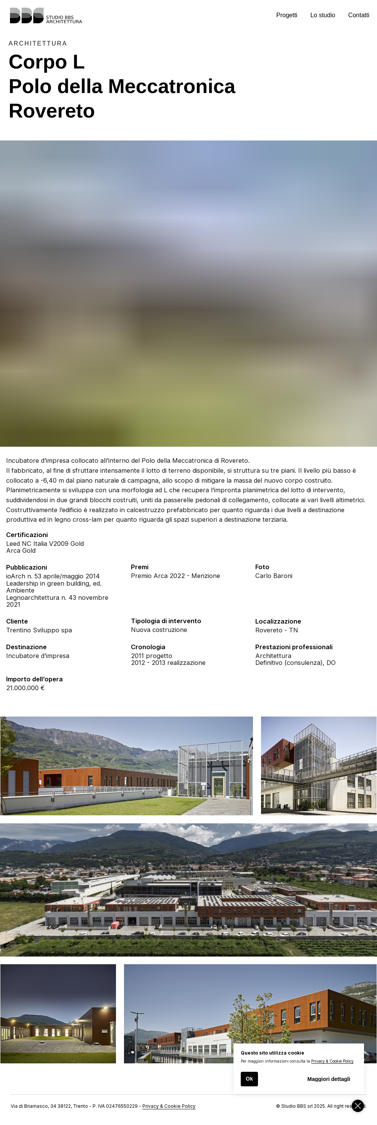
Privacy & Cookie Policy (332, 1061)
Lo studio (322, 15)
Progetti (286, 15)
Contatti (358, 15)
